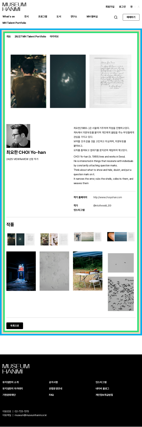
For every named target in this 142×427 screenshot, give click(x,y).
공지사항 (53, 382)
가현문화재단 (9, 395)
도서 (59, 16)
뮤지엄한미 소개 (10, 382)
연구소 (74, 16)
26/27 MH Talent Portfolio (30, 36)
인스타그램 (101, 382)
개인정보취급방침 (104, 395)
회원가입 (110, 6)
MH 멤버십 (92, 16)
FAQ (51, 395)
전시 (26, 16)
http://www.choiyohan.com (107, 197)
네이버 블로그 (102, 388)
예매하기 (131, 17)
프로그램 (42, 16)
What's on (9, 16)
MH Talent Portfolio (14, 22)
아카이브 (54, 36)
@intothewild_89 (102, 205)
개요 (8, 36)
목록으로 (14, 325)
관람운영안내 (55, 388)
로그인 (122, 6)
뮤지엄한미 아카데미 (13, 388)
